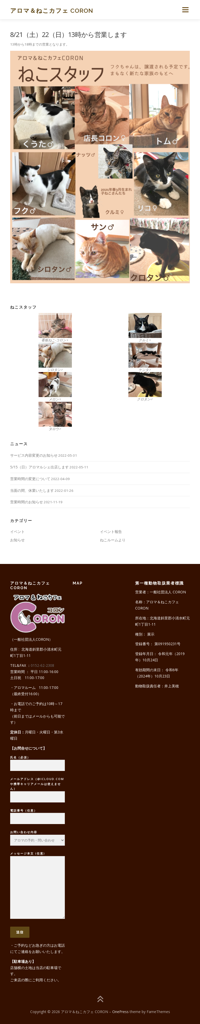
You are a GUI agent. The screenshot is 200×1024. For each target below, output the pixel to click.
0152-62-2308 (42, 665)
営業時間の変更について (30, 478)
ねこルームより (113, 539)
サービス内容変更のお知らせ (34, 455)
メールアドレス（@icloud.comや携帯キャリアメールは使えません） (37, 788)
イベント (17, 531)
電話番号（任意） (37, 814)
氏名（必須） (37, 761)
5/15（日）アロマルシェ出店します (39, 466)
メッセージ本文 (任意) (37, 885)
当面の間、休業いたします (32, 490)
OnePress (120, 1011)
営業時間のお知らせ (26, 501)
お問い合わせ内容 (37, 834)
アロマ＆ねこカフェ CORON (51, 10)
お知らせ (17, 539)
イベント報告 (111, 531)
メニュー (185, 9)
